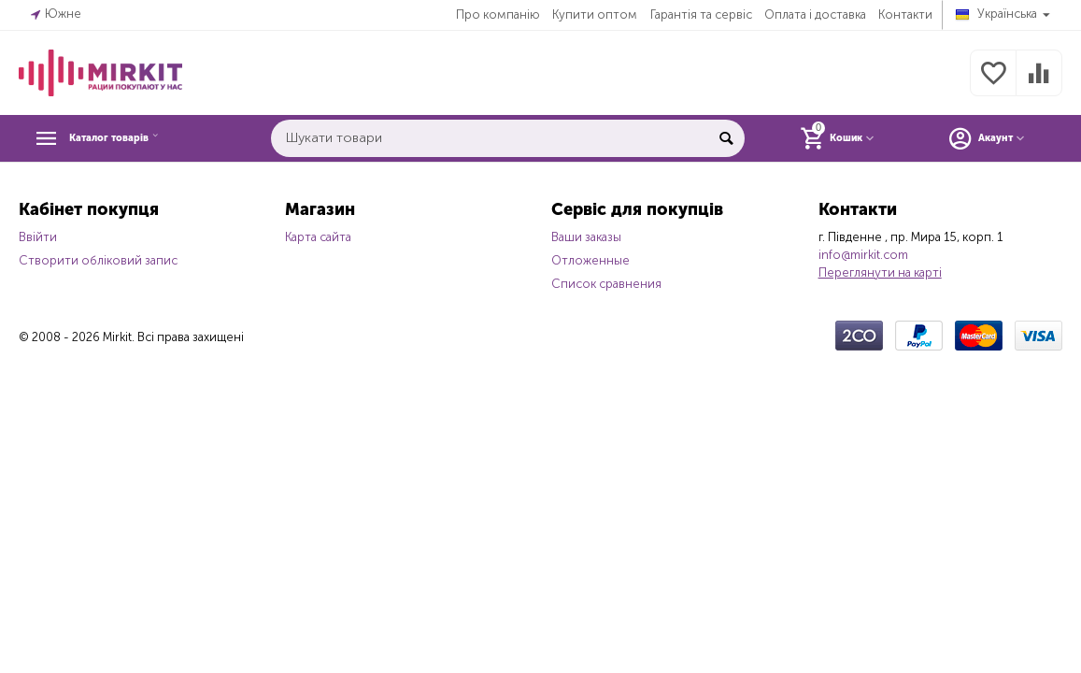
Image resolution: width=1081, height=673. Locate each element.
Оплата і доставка (815, 14)
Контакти (905, 14)
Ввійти (38, 237)
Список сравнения (606, 284)
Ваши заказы (586, 237)
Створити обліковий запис (98, 260)
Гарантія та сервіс (701, 14)
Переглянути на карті (880, 272)
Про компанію (498, 14)
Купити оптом (594, 14)
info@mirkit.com (863, 255)
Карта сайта (318, 237)
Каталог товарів (132, 138)
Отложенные (590, 260)
